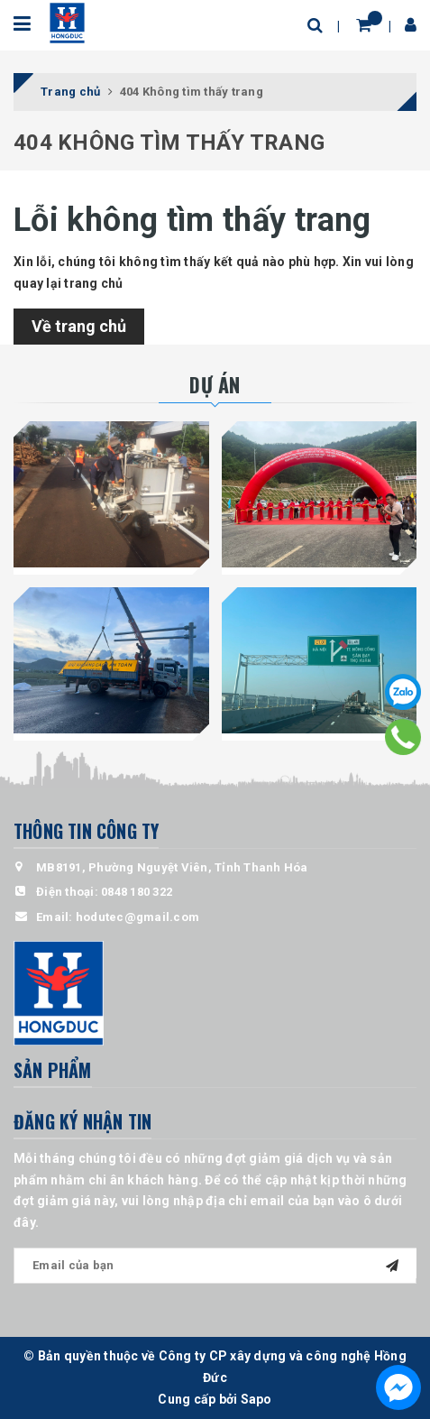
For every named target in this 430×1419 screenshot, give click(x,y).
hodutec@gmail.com (137, 917)
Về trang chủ (79, 326)
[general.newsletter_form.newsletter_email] (215, 1266)
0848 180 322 (136, 891)
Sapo (256, 1399)
